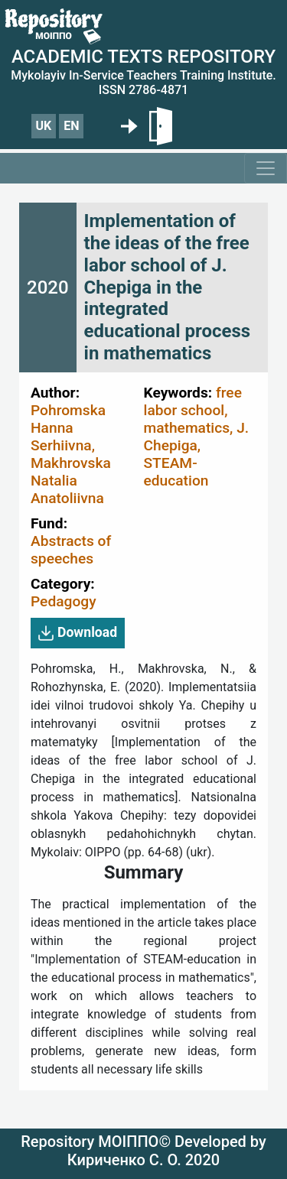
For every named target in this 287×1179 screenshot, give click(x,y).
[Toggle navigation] (265, 168)
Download (77, 633)
